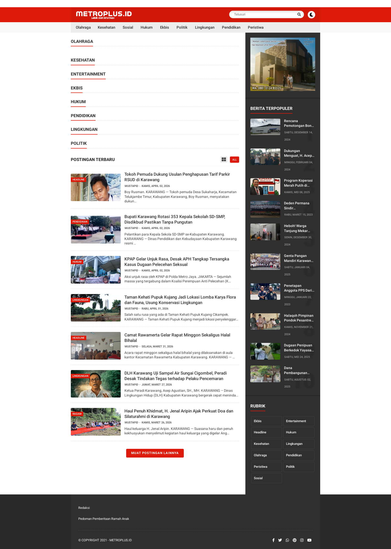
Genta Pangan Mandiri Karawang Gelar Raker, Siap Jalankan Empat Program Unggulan (299, 258)
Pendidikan (294, 455)
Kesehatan (261, 444)
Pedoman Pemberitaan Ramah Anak (103, 519)
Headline (260, 432)
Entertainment (296, 421)
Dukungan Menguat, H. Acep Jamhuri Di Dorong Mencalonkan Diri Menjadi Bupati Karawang (298, 153)
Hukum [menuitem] (147, 27)
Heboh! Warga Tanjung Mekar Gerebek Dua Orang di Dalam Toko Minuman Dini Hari (299, 228)
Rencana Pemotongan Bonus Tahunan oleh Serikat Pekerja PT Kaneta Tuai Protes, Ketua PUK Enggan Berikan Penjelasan (299, 123)
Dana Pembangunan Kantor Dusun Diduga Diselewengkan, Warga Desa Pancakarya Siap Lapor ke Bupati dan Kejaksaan (297, 370)
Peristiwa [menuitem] (256, 27)
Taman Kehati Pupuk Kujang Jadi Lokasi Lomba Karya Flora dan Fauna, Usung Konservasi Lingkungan (180, 300)
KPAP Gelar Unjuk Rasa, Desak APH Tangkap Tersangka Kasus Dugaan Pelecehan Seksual (176, 261)
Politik (290, 467)
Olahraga (260, 455)
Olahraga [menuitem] (83, 27)
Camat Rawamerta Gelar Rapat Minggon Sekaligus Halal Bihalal (177, 337)
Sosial (258, 478)
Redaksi (84, 508)
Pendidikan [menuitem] (231, 27)
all (234, 159)
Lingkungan (294, 444)
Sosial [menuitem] (128, 27)
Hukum (291, 432)
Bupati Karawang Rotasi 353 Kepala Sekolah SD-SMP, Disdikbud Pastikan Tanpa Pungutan (174, 219)
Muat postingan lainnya (155, 453)
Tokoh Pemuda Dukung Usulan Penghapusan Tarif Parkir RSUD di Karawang (177, 177)
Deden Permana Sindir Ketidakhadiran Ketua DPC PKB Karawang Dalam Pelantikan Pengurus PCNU (297, 206)
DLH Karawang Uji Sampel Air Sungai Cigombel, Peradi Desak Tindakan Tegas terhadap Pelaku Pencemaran (175, 376)
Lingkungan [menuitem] (204, 27)
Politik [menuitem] (182, 27)
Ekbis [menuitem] (164, 27)
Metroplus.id (120, 540)
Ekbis (258, 421)
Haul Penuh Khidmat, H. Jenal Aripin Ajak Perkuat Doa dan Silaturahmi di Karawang (178, 413)
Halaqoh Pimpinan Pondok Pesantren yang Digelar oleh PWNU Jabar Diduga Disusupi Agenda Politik (298, 318)
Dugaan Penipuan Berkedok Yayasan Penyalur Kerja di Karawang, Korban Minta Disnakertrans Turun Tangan (298, 348)
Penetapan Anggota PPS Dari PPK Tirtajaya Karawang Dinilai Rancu (298, 288)
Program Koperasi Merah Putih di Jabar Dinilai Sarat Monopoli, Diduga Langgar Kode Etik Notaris (298, 183)
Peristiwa (260, 467)
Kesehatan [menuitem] (106, 27)
